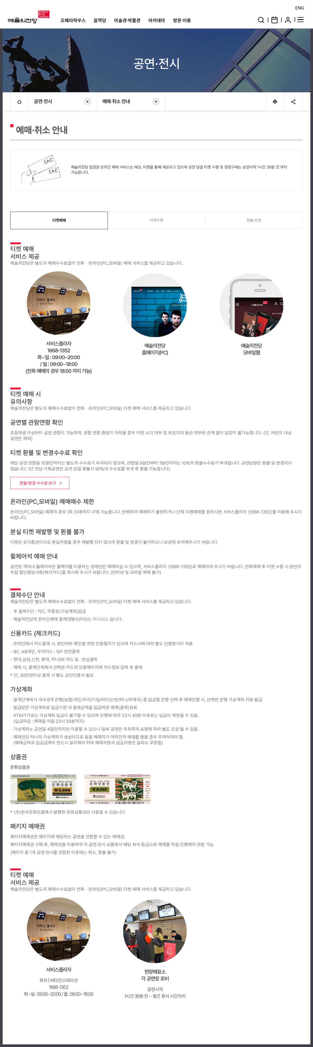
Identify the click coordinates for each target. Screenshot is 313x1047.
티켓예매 (59, 220)
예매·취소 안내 (116, 101)
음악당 (100, 20)
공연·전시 (43, 101)
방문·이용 (182, 20)
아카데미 (156, 20)
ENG (299, 8)
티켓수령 (156, 220)
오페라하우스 (73, 20)
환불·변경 (254, 220)
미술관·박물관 (127, 20)
